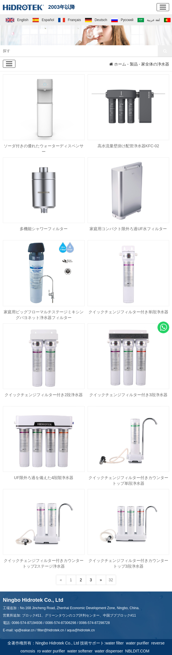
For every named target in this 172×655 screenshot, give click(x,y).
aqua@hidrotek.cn (81, 630)
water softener (81, 651)
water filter (115, 643)
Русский (122, 20)
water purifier (138, 643)
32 (111, 580)
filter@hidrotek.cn (50, 630)
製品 (134, 64)
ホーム (117, 64)
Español (43, 20)
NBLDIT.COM (138, 651)
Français (69, 20)
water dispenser (110, 651)
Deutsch (96, 20)
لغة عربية (148, 20)
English (17, 20)
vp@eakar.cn (25, 630)
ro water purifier (52, 651)
